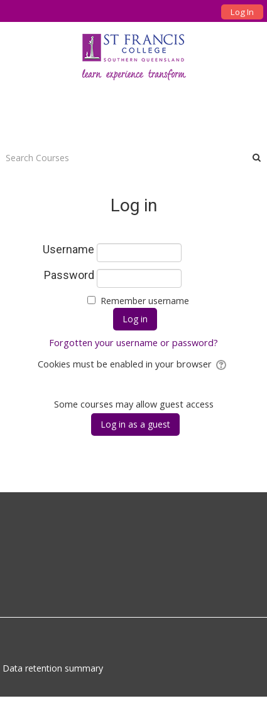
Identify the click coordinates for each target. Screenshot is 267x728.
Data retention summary (53, 668)
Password (69, 275)
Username (68, 249)
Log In (242, 12)
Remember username (145, 301)
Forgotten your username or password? (133, 343)
